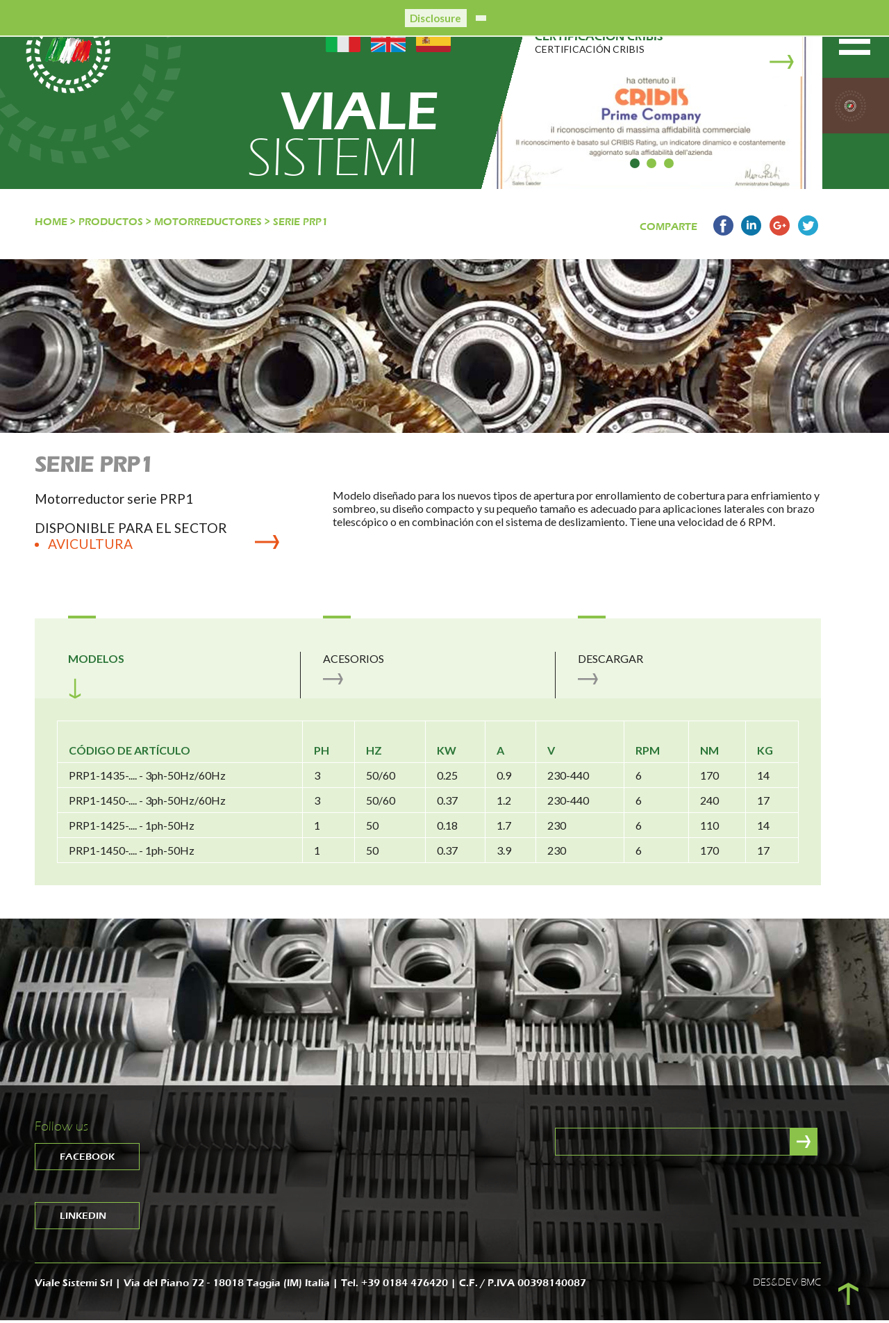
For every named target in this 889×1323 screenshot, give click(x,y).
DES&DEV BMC (787, 1284)
